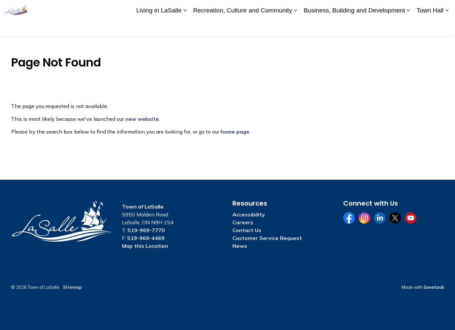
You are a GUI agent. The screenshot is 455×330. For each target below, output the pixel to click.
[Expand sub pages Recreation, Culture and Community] (295, 27)
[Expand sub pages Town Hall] (447, 27)
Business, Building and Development (354, 26)
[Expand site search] (443, 9)
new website (142, 119)
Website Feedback (411, 9)
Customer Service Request (267, 238)
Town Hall (430, 26)
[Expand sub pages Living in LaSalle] (185, 27)
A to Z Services (283, 9)
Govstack (434, 287)
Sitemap (72, 287)
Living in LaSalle (159, 26)
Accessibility (318, 9)
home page (235, 131)
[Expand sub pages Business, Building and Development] (408, 27)
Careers (346, 9)
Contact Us (373, 9)
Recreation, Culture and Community (242, 26)
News (239, 246)
